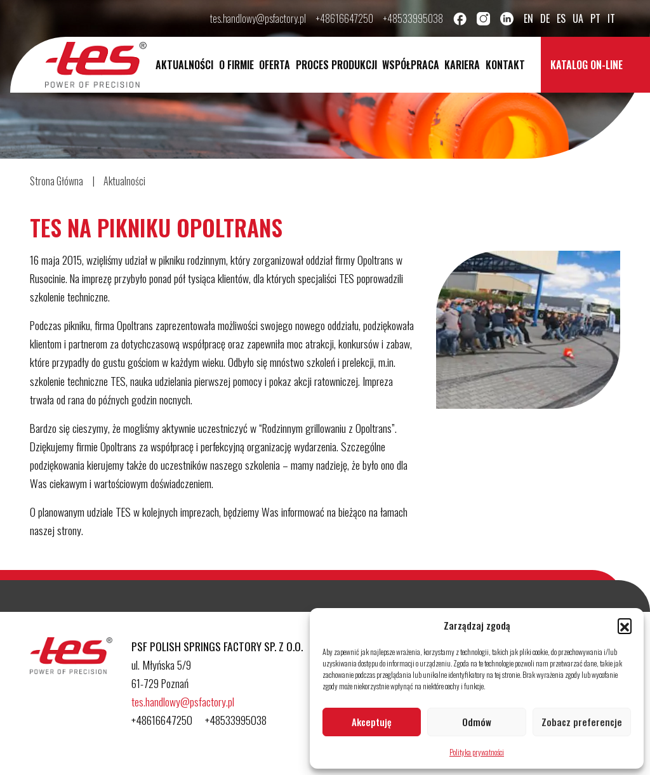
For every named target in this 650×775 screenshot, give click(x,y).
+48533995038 (413, 18)
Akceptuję (372, 722)
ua (578, 18)
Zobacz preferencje (581, 722)
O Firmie (236, 64)
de (545, 18)
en (528, 18)
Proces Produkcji (336, 64)
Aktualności (184, 64)
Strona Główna (56, 181)
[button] (624, 625)
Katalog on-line (586, 64)
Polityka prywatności (476, 751)
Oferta (274, 64)
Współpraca (410, 64)
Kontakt (505, 64)
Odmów (476, 722)
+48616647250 (344, 18)
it (611, 18)
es (561, 18)
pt (595, 18)
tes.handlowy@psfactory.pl (258, 18)
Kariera (462, 64)
